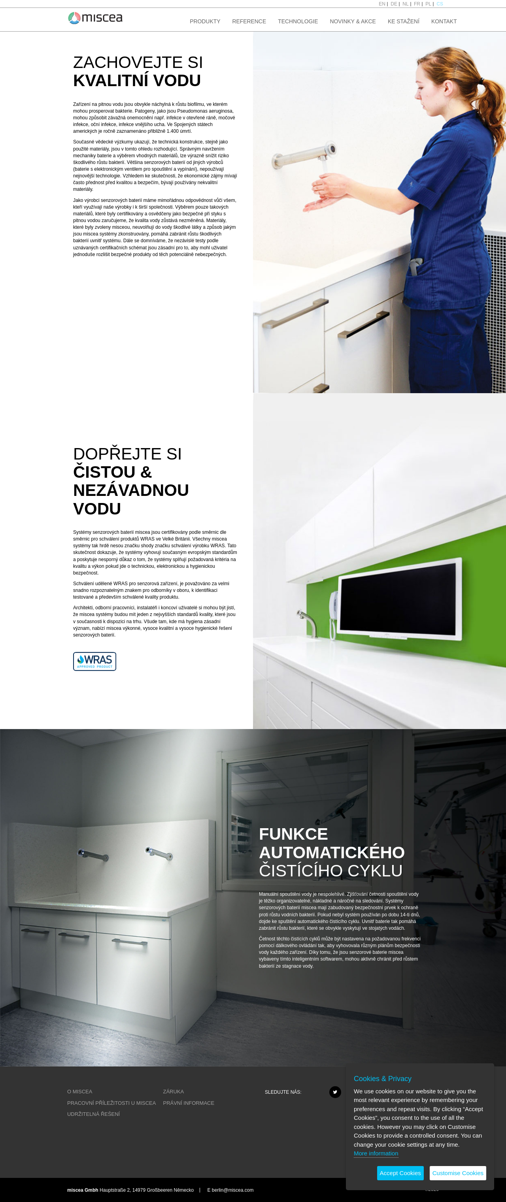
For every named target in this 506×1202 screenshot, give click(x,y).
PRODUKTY (205, 21)
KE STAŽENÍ (403, 21)
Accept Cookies (400, 1173)
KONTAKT (444, 21)
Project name (95, 18)
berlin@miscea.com (233, 1190)
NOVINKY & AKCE (353, 21)
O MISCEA (79, 1092)
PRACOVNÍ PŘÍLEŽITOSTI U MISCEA (111, 1103)
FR (417, 4)
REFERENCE (249, 21)
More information (376, 1153)
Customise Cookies (457, 1173)
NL (405, 4)
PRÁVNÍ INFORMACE (189, 1103)
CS (439, 4)
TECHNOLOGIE (298, 21)
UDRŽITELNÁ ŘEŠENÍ (93, 1114)
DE (394, 4)
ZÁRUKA (173, 1092)
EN (382, 4)
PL (428, 4)
